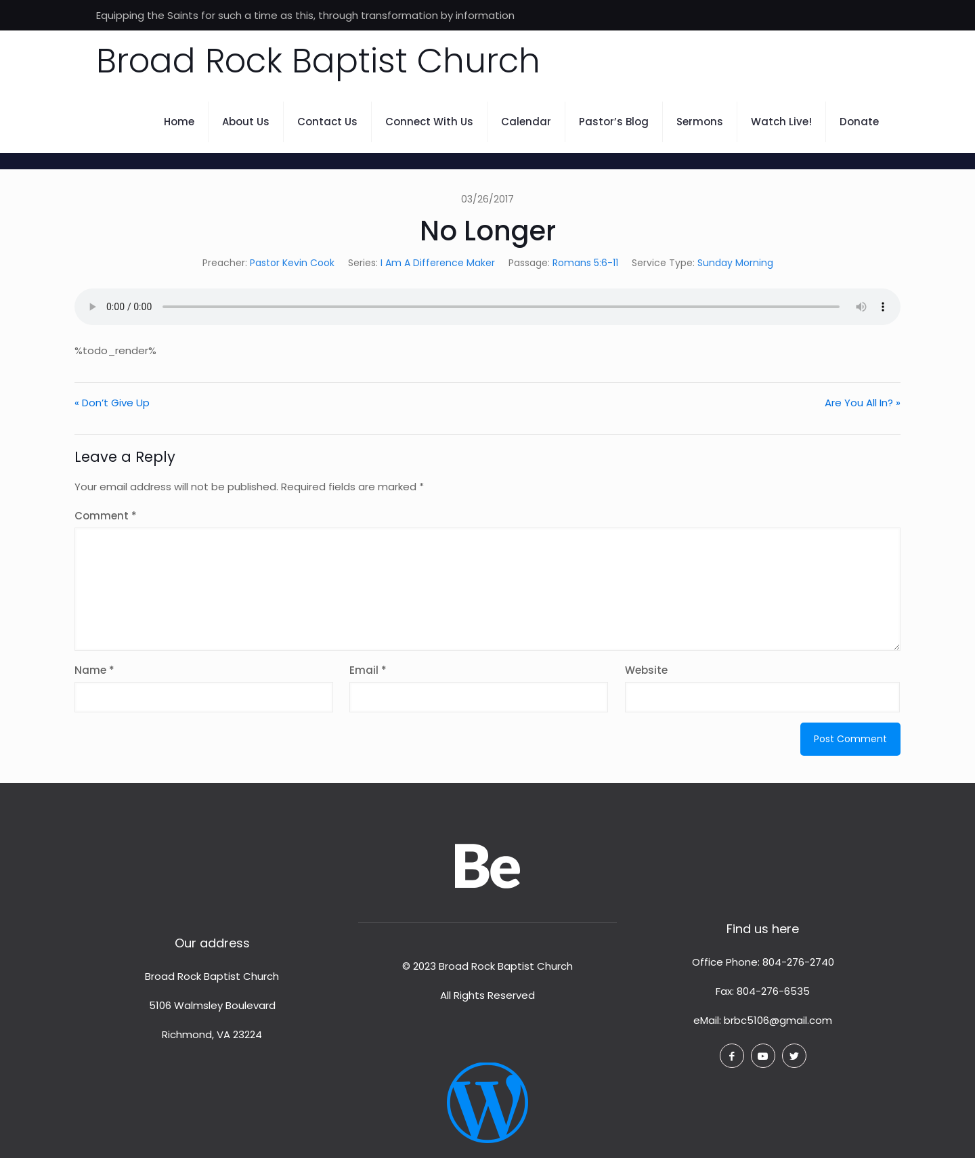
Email (368, 670)
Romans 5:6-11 (585, 263)
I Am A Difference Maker (438, 263)
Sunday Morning (735, 263)
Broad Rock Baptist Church (318, 61)
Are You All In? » (863, 402)
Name (94, 670)
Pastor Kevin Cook (292, 263)
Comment (105, 516)
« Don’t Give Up (112, 402)
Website (646, 670)
